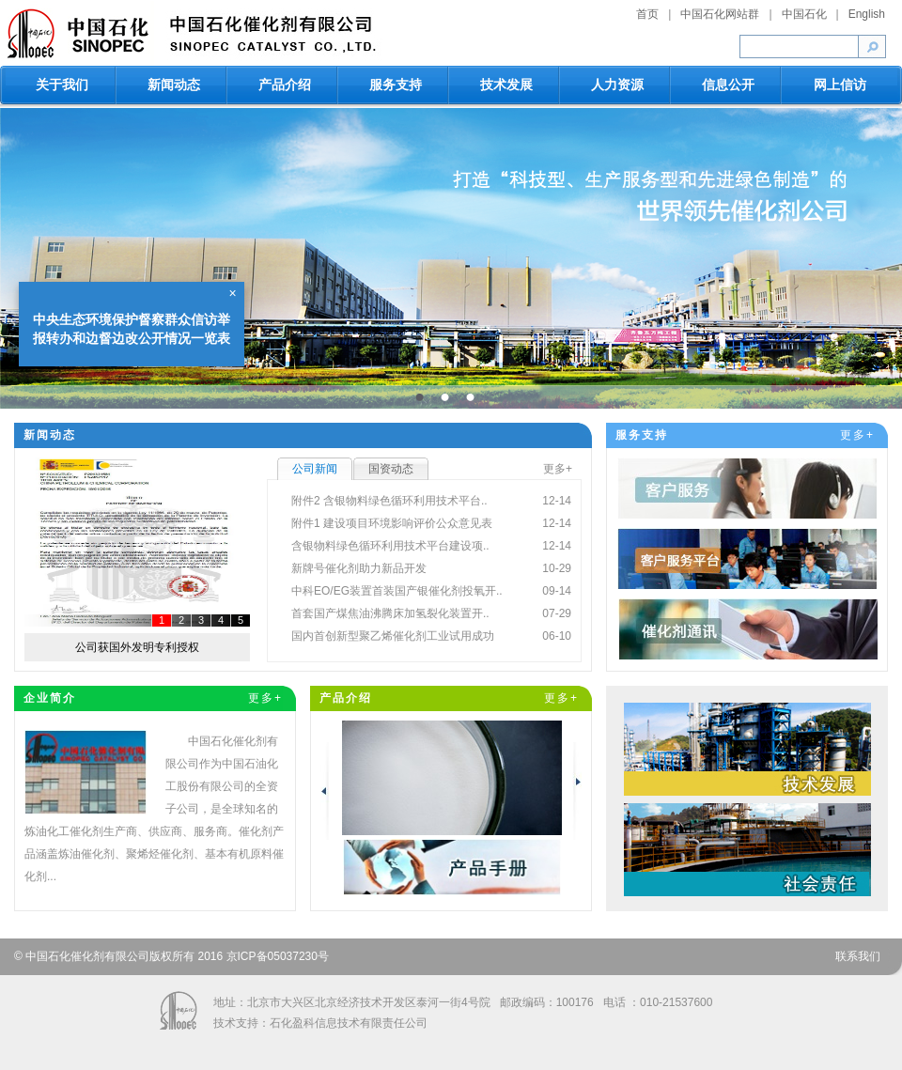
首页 (647, 14)
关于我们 (62, 84)
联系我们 (857, 956)
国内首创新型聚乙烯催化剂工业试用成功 (392, 636)
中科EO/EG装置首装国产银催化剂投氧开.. (397, 590)
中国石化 (804, 14)
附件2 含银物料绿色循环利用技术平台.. (389, 500)
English (866, 14)
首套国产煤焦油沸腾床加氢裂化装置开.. (390, 613)
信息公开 (728, 84)
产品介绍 (284, 84)
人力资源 (617, 84)
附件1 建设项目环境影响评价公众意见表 (391, 523)
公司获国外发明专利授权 (137, 647)
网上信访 (840, 84)
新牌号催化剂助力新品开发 (359, 568)
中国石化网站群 (719, 14)
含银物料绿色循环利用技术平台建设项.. (390, 545)
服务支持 (395, 84)
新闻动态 (174, 84)
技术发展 (506, 84)
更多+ (557, 468)
